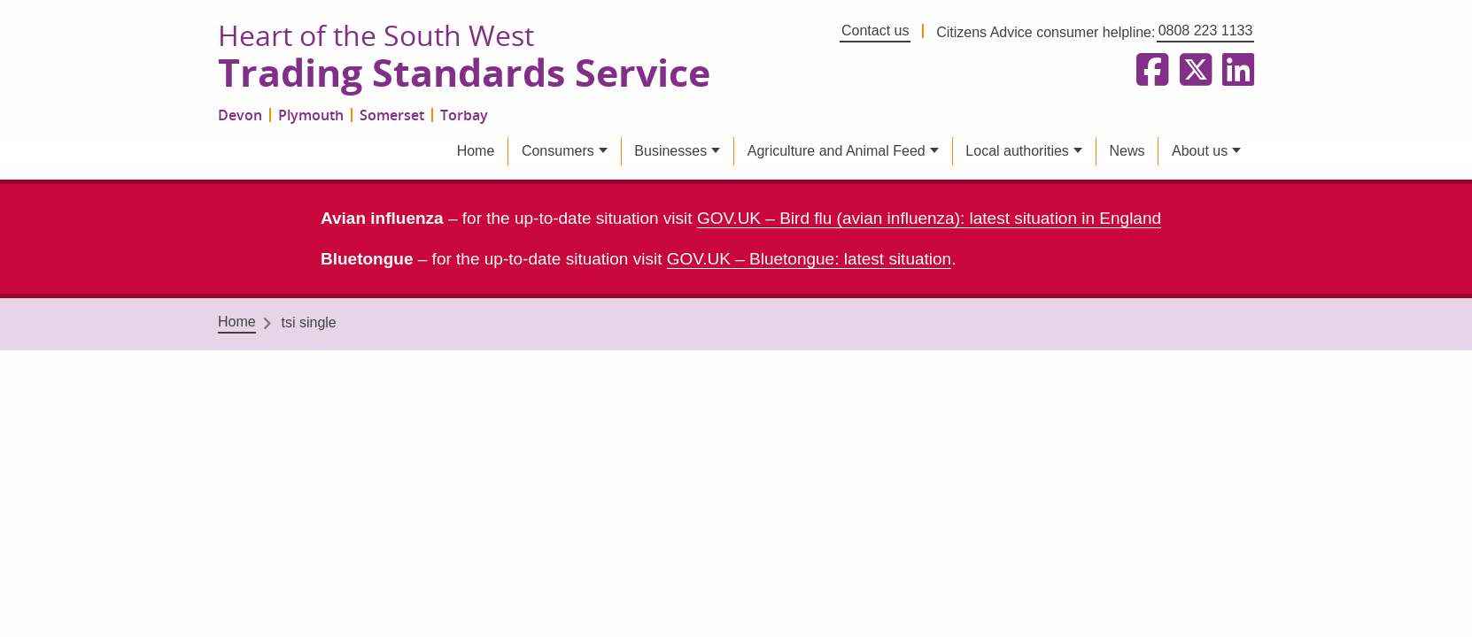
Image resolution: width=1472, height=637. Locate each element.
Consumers (558, 150)
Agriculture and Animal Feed (837, 150)
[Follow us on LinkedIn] (1234, 71)
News (1126, 150)
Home (476, 150)
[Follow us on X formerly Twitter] (1192, 71)
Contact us (875, 30)
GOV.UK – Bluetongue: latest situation (809, 258)
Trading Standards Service (464, 73)
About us (1200, 150)
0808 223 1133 (1205, 30)
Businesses (670, 150)
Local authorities (1017, 150)
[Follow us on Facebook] (1148, 71)
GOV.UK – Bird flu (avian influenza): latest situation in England (929, 218)
